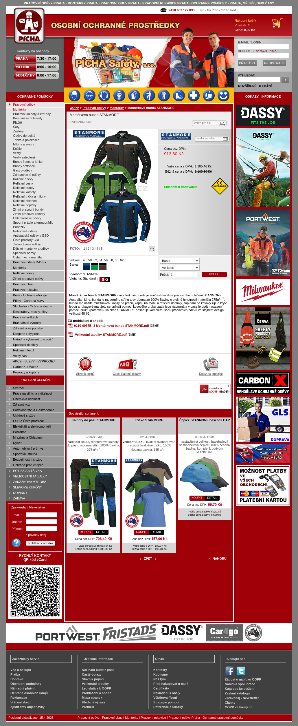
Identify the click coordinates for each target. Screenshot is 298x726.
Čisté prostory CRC (27, 240)
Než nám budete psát (98, 670)
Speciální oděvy (24, 253)
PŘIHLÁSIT (247, 63)
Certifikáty (161, 688)
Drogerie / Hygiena (26, 333)
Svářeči (18, 388)
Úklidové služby (24, 415)
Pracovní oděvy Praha (184, 717)
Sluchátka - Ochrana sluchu (32, 306)
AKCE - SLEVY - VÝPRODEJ (34, 361)
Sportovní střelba (25, 454)
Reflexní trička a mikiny (29, 196)
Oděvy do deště (24, 135)
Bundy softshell (24, 166)
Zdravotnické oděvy (27, 174)
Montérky (19, 109)
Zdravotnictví (22, 404)
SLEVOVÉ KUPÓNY (27, 487)
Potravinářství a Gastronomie (33, 410)
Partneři (88, 707)
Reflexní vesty (23, 183)
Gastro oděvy (22, 170)
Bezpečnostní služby (27, 459)
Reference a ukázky (168, 707)
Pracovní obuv (23, 284)
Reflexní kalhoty (24, 192)
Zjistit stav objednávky (27, 707)
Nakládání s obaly (166, 693)
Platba (15, 674)
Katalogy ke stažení (239, 688)
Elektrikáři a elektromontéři (32, 426)
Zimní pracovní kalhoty (29, 214)
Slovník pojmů (85, 372)
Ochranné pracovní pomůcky (223, 717)
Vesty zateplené (24, 157)
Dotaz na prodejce (210, 372)
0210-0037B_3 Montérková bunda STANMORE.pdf (111, 325)
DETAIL (101, 532)
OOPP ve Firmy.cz (238, 707)
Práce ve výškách (25, 317)
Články (230, 702)
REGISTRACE (274, 63)
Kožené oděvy (23, 179)
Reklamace (18, 697)
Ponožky (19, 227)
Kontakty (160, 670)
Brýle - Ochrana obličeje (30, 295)
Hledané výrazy (93, 702)
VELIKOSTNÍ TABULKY (30, 476)
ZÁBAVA (19, 498)
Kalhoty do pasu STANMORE (93, 420)
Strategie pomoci (166, 702)
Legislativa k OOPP (96, 688)
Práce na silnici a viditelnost (32, 393)
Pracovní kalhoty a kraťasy (32, 114)
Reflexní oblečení (25, 201)
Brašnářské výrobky (27, 322)
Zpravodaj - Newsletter (242, 698)
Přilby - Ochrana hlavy (28, 300)
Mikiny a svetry (23, 144)
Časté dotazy (92, 674)
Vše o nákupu (20, 670)
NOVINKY (20, 493)
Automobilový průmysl (28, 448)
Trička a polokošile (26, 140)
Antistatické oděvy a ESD (31, 235)
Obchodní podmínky (25, 683)
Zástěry (18, 131)
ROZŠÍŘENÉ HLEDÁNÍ (255, 86)
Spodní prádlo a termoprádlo (33, 222)
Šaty (16, 127)
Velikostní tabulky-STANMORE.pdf (101, 334)
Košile (17, 148)
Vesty (17, 153)
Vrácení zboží (20, 702)
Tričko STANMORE (149, 420)
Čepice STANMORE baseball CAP (204, 420)
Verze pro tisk (202, 123)
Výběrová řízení (165, 697)
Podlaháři (19, 432)
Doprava (16, 679)
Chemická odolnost (26, 399)
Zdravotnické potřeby (28, 328)
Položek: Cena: (245, 25)
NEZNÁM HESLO (266, 51)
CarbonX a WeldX (25, 367)
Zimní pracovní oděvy (28, 278)
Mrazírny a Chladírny (28, 437)
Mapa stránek (92, 697)
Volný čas (20, 355)
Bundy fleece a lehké (28, 161)
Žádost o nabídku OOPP (243, 679)
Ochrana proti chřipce (28, 465)
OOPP (74, 108)
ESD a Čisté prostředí (28, 421)
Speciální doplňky (25, 344)
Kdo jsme (160, 674)
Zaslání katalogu (237, 693)
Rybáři (17, 443)
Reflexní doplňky (24, 205)
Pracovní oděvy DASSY (30, 262)
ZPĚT (148, 558)
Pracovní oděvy (24, 104)
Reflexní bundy (23, 187)
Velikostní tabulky (95, 683)
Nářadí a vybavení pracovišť (33, 339)
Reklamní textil (23, 350)
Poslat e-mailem (206, 138)
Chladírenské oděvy (27, 218)
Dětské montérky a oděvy (31, 248)
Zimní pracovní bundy (28, 209)
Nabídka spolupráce (240, 684)
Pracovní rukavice (25, 289)
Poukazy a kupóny (26, 372)
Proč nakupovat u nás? (170, 683)
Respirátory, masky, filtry (30, 311)
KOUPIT (214, 274)
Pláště (17, 122)
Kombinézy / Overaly (27, 118)
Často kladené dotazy (127, 372)
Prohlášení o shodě (96, 693)
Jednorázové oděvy (27, 244)
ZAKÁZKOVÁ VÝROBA (29, 482)
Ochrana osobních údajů (29, 693)
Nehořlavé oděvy (25, 231)
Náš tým (159, 679)
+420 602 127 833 (181, 10)
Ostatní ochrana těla (27, 257)
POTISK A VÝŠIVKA (27, 471)
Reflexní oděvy (23, 273)
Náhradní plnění (22, 688)
